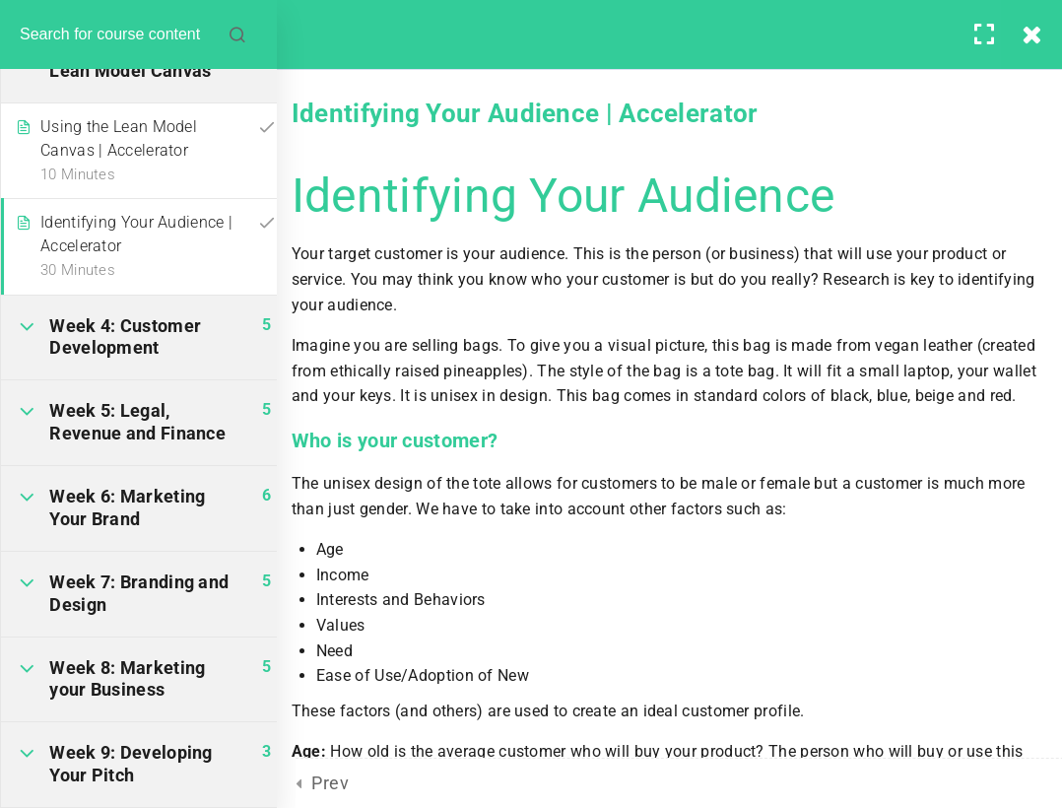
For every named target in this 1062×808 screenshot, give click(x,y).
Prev (330, 783)
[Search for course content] (256, 34)
